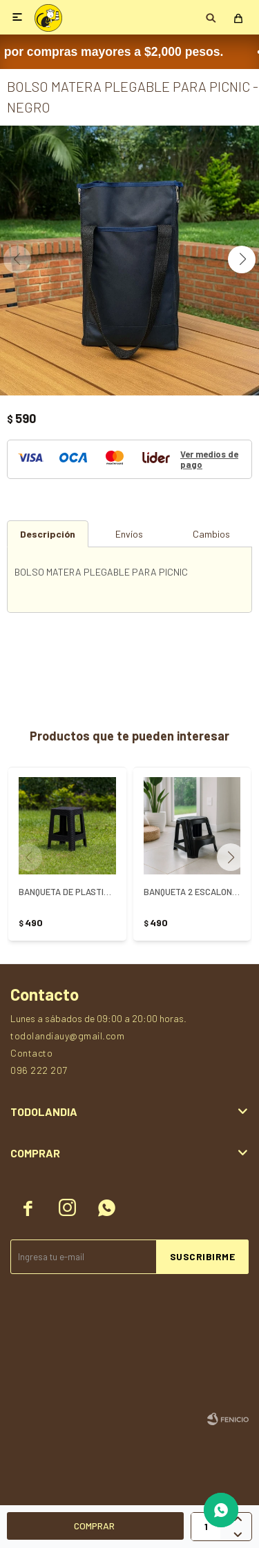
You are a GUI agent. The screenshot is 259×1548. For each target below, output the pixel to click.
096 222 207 (39, 1070)
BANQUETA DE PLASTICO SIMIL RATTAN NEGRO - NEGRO (67, 891)
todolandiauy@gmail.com (67, 1035)
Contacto (31, 1053)
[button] (242, 259)
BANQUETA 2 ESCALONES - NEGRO (192, 891)
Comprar (94, 1525)
